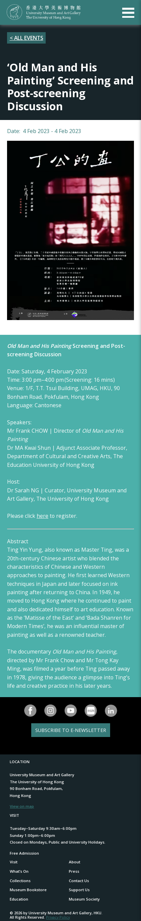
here (42, 515)
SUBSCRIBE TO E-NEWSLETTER (70, 730)
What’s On (19, 871)
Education (19, 899)
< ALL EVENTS (26, 38)
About (74, 861)
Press (74, 871)
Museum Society (84, 899)
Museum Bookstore (28, 889)
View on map (22, 806)
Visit (13, 861)
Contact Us (79, 880)
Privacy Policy (58, 917)
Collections (20, 880)
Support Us (79, 889)
